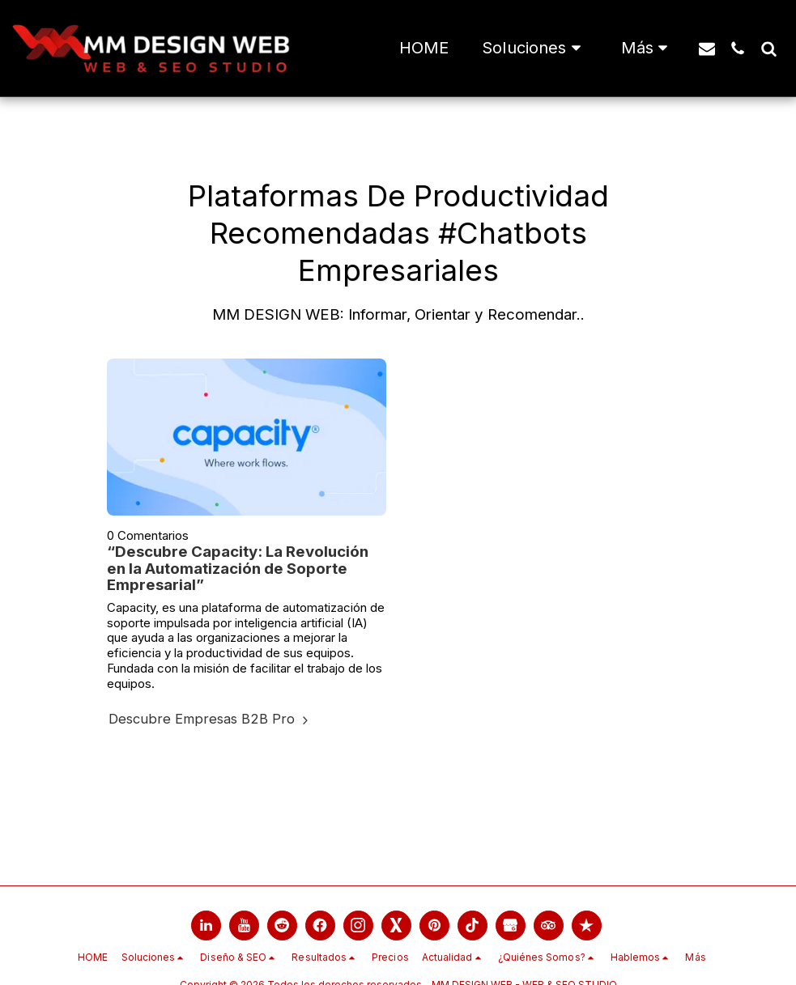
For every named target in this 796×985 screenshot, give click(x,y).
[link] (206, 925)
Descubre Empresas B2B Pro (211, 719)
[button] (534, 48)
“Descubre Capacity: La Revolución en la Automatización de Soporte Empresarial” (237, 568)
